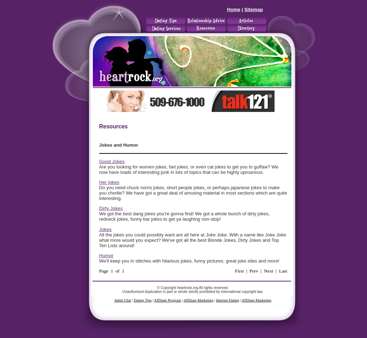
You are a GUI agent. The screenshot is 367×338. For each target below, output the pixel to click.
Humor (106, 255)
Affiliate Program (167, 300)
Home (233, 9)
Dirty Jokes (111, 208)
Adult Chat (122, 300)
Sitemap (253, 9)
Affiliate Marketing (198, 300)
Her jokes (109, 182)
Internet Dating (227, 300)
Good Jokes (112, 161)
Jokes (105, 229)
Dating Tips (143, 300)
